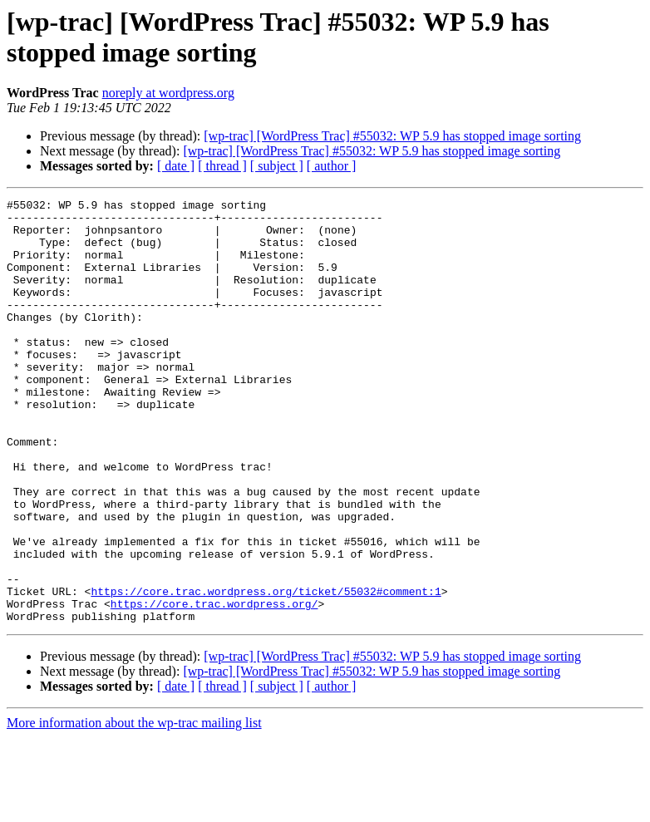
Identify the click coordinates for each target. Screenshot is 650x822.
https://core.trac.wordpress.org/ (214, 685)
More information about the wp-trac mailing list (134, 807)
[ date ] (176, 166)
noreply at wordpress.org (168, 93)
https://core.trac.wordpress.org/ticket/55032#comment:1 (266, 670)
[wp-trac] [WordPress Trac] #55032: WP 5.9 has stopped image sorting (392, 136)
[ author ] (332, 166)
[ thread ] (222, 166)
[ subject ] (276, 166)
